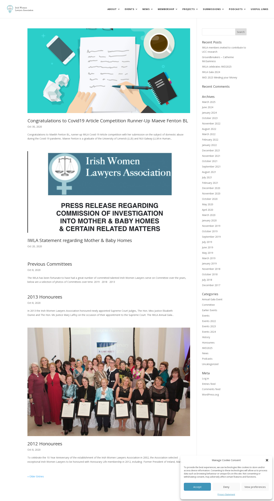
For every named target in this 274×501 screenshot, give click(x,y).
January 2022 (209, 145)
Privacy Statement (226, 494)
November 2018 (211, 269)
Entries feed (208, 384)
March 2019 (208, 258)
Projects (188, 9)
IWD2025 (207, 348)
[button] (267, 460)
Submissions (212, 9)
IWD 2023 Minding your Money (219, 77)
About (112, 9)
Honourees (208, 342)
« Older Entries (35, 476)
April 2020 (207, 209)
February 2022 (210, 139)
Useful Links (259, 9)
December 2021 (211, 150)
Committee (208, 304)
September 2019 (211, 236)
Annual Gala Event (212, 299)
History (206, 337)
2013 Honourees (44, 297)
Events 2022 (209, 321)
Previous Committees (49, 264)
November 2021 (211, 155)
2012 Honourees (44, 443)
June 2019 (207, 247)
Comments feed (211, 389)
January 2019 (209, 263)
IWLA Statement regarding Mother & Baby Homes (79, 240)
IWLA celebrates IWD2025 (217, 66)
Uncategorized (210, 364)
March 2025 (208, 102)
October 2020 (210, 199)
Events (129, 9)
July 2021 (207, 177)
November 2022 (211, 123)
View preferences (255, 487)
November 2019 (211, 225)
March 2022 (208, 134)
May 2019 (207, 252)
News (146, 9)
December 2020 (211, 188)
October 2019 (210, 231)
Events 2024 (209, 331)
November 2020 (211, 193)
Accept (197, 487)
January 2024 (209, 112)
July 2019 (207, 242)
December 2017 (211, 285)
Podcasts (236, 9)
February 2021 (210, 182)
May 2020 (207, 204)
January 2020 (209, 220)
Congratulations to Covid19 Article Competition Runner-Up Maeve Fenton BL (107, 120)
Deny (226, 487)
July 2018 (207, 279)
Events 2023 (209, 326)
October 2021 (210, 161)
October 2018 (210, 274)
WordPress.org (210, 394)
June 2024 (207, 107)
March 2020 (208, 215)
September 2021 (211, 166)
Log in (205, 378)
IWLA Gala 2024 (211, 72)
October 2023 (210, 118)
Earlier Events (209, 310)
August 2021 (209, 172)
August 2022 (209, 129)
